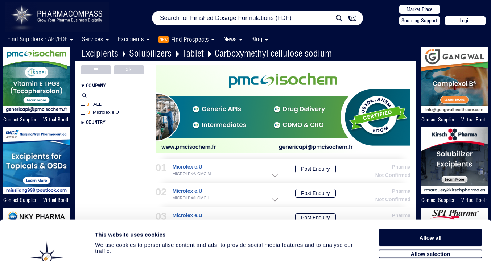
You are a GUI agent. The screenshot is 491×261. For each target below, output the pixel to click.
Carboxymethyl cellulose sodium (273, 53)
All (91, 104)
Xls (128, 69)
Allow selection (430, 217)
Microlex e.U (187, 167)
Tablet (193, 53)
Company (96, 85)
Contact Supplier (20, 119)
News (230, 39)
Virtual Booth (474, 119)
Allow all (431, 200)
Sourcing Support (419, 20)
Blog (257, 39)
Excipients (99, 53)
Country (95, 122)
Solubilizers (150, 53)
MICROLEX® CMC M (191, 174)
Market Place (419, 9)
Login (465, 20)
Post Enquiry (315, 169)
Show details (380, 247)
